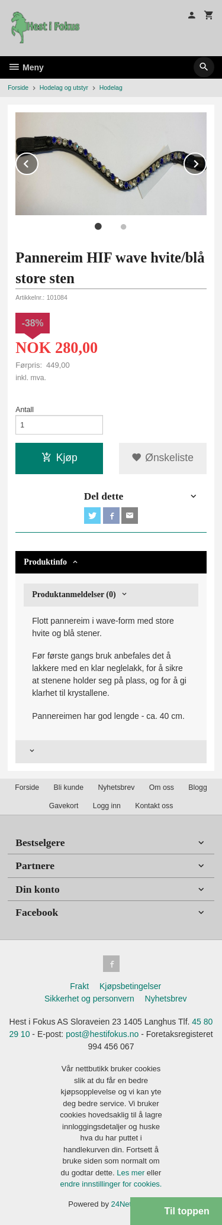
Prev (37, 161)
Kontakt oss (154, 806)
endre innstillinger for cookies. (111, 1183)
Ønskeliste (162, 458)
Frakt (79, 986)
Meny (26, 67)
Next (206, 161)
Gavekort (64, 806)
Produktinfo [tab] (45, 562)
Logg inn (107, 806)
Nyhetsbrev (116, 787)
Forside (18, 87)
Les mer (132, 1172)
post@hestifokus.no (102, 1034)
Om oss (161, 787)
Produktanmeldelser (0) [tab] (73, 594)
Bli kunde (68, 787)
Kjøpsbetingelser (130, 986)
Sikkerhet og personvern (89, 998)
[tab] (111, 751)
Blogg (197, 787)
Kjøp (59, 458)
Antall (24, 410)
